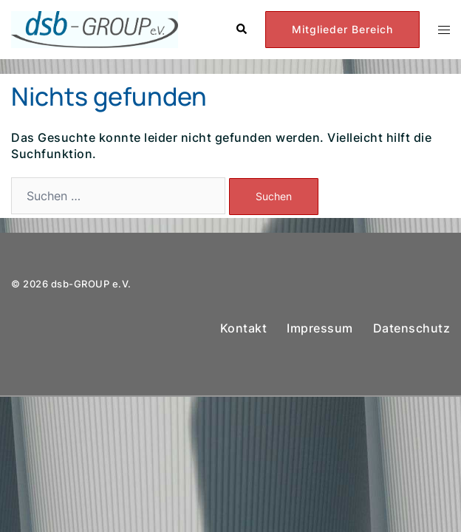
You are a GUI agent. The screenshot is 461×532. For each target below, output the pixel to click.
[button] (241, 29)
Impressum (320, 328)
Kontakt (243, 328)
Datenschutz (412, 328)
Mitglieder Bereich (342, 29)
